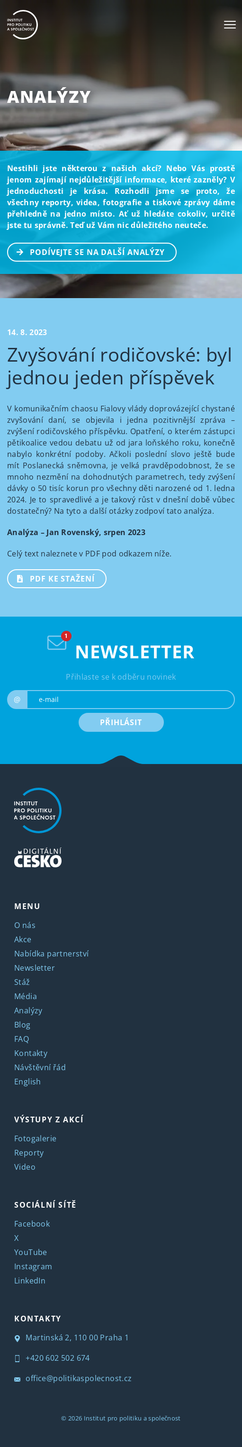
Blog (22, 1024)
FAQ (21, 1039)
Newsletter (34, 968)
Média (25, 996)
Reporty (29, 1152)
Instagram (33, 1266)
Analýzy (49, 96)
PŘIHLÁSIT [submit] (121, 722)
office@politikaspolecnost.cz (73, 1378)
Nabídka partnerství (51, 953)
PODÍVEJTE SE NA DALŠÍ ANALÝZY (86, 251)
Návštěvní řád (40, 1067)
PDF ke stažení (51, 577)
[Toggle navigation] (230, 24)
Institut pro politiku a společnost (132, 1418)
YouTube (30, 1252)
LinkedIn (29, 1280)
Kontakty (30, 1053)
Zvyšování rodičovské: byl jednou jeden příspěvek (119, 365)
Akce (23, 939)
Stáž (22, 982)
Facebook (32, 1224)
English (27, 1081)
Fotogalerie (35, 1138)
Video (25, 1167)
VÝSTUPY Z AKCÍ (48, 1119)
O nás (25, 925)
